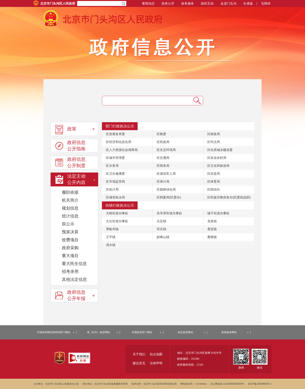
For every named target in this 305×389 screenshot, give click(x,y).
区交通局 (163, 157)
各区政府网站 (191, 332)
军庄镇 (161, 229)
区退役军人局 (166, 173)
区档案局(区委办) (169, 197)
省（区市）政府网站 (102, 332)
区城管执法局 (115, 197)
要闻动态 (148, 3)
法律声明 (156, 363)
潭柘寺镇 (112, 229)
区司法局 (213, 142)
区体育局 (213, 181)
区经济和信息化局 (118, 142)
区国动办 (213, 189)
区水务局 (112, 165)
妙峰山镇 (163, 237)
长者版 (248, 3)
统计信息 (70, 216)
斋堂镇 (212, 229)
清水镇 (110, 245)
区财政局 (213, 134)
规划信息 (70, 208)
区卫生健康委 (115, 173)
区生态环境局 (166, 150)
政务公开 (168, 3)
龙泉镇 (212, 221)
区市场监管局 (115, 181)
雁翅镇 (212, 237)
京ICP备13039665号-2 (259, 383)
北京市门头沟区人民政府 (57, 3)
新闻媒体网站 (235, 332)
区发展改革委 (115, 134)
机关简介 (70, 200)
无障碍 (265, 3)
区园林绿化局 (166, 189)
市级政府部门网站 (147, 332)
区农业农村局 (216, 157)
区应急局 (213, 173)
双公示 (68, 224)
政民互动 (207, 3)
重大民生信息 (74, 263)
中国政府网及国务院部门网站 (56, 332)
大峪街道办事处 (117, 213)
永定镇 (161, 221)
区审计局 (163, 181)
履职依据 (70, 192)
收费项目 (70, 239)
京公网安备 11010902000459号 (227, 383)
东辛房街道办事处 (169, 213)
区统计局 (112, 189)
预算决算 (70, 232)
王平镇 (110, 237)
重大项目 (70, 255)
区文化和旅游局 (218, 165)
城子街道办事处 (218, 213)
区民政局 (163, 142)
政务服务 (187, 3)
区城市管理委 (115, 157)
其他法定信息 (74, 279)
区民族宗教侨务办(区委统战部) (229, 197)
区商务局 (163, 165)
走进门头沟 (228, 3)
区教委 (161, 134)
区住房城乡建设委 (220, 150)
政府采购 (70, 247)
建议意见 (139, 363)
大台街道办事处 (117, 221)
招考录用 (70, 271)
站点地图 (156, 354)
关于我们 (139, 354)
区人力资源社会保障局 (122, 150)
